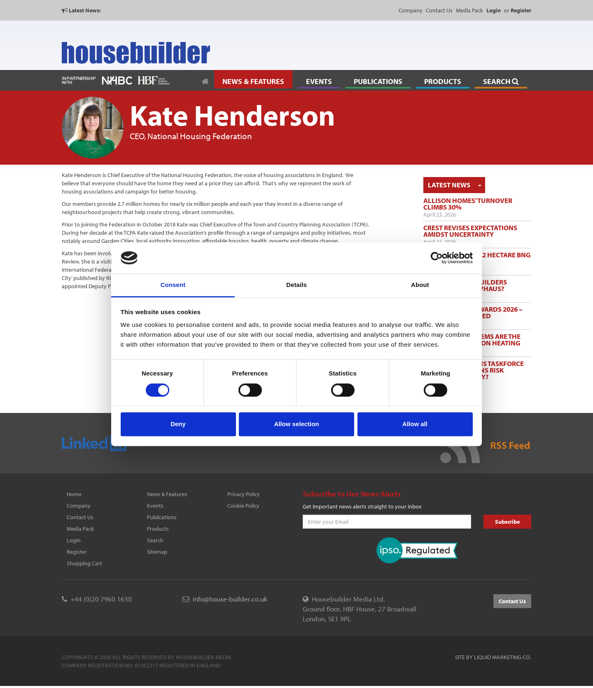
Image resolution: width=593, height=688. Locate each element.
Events (155, 505)
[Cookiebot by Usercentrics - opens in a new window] (437, 258)
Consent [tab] (173, 285)
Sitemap (157, 551)
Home (74, 494)
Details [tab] (296, 285)
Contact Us (439, 10)
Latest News (449, 184)
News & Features (167, 494)
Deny (178, 424)
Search (155, 540)
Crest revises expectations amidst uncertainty (470, 230)
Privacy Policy (243, 494)
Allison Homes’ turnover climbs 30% (467, 203)
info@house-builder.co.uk (230, 599)
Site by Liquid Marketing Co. (493, 657)
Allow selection (296, 424)
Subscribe (507, 521)
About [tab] (420, 285)
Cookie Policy (243, 505)
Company (411, 10)
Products (158, 528)
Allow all (414, 424)
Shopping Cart (84, 563)
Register (77, 551)
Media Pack (469, 10)
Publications (162, 517)
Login (74, 540)
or (517, 10)
